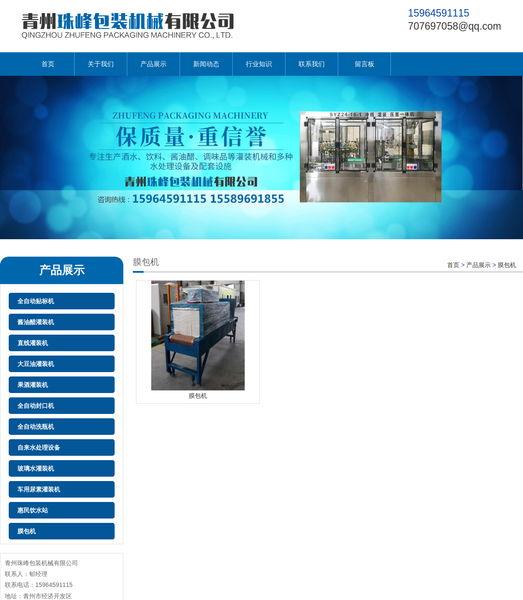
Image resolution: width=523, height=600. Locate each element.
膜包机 (26, 531)
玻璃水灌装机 (35, 468)
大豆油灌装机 (35, 363)
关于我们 (101, 64)
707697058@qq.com (454, 26)
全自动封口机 (35, 405)
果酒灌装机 (32, 384)
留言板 (364, 64)
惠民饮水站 (32, 510)
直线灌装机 (32, 342)
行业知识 (259, 64)
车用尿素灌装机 (38, 489)
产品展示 (153, 64)
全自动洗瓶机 (35, 426)
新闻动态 (206, 64)
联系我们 (312, 64)
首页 (47, 64)
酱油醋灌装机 (35, 322)
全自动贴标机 (35, 301)
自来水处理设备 (38, 447)
